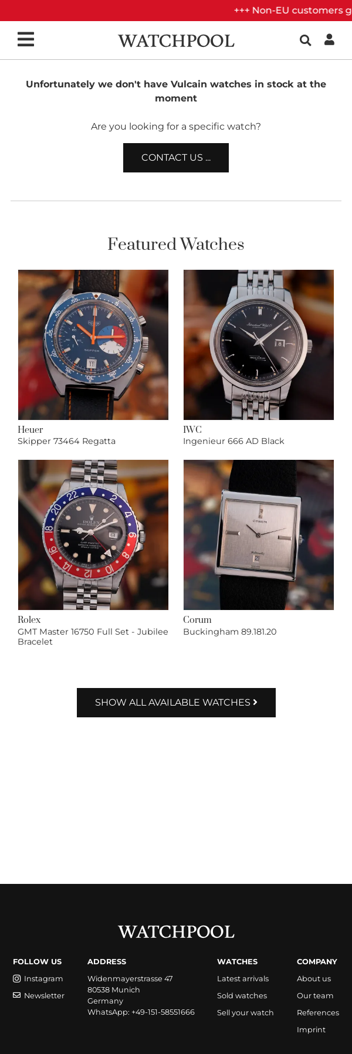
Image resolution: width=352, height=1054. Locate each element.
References (318, 1012)
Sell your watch (245, 1012)
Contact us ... (176, 157)
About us (314, 978)
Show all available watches (176, 702)
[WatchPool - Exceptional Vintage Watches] (176, 39)
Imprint (311, 1029)
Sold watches (242, 995)
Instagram (38, 978)
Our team (315, 995)
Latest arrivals (243, 978)
